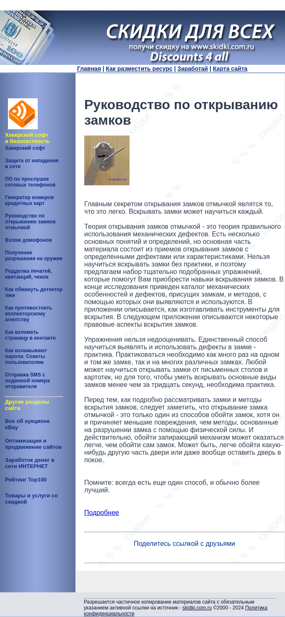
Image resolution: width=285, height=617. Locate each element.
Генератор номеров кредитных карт (29, 200)
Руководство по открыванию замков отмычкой (30, 221)
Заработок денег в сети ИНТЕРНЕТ (29, 463)
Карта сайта (230, 68)
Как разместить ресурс (139, 68)
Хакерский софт (25, 148)
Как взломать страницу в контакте (30, 335)
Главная (89, 68)
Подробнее (101, 512)
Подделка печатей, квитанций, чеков (28, 274)
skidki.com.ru (197, 608)
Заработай (192, 68)
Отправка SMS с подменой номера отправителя (27, 380)
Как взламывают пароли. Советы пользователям (26, 356)
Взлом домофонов (28, 240)
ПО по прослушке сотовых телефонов (30, 182)
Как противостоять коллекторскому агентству (28, 314)
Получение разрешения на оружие (33, 255)
